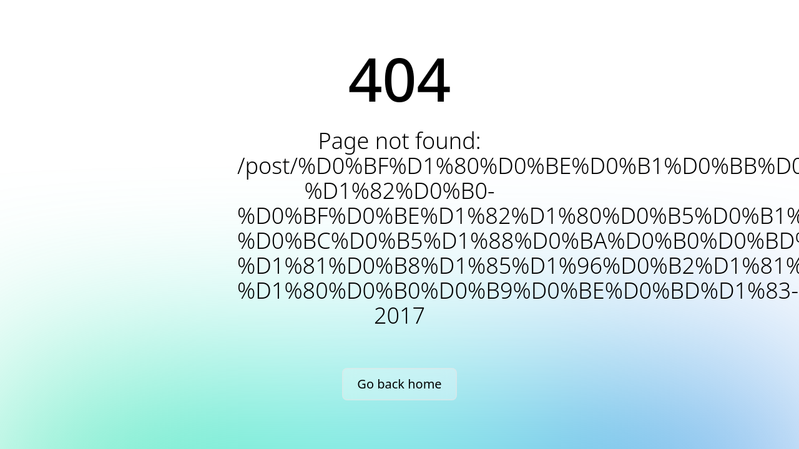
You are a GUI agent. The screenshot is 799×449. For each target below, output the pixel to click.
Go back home (399, 383)
